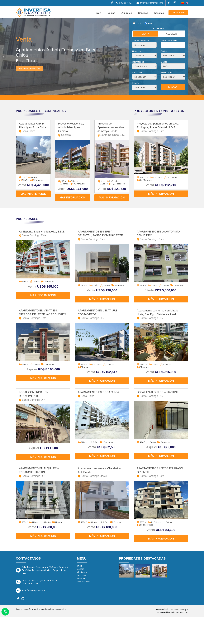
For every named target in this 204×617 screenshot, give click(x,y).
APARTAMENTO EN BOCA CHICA (102, 394)
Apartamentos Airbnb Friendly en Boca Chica (33, 127)
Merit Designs (181, 609)
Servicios (143, 13)
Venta (141, 33)
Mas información (29, 68)
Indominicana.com (179, 612)
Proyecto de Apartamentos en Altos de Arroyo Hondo (112, 129)
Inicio (98, 13)
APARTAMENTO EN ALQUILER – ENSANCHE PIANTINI (43, 472)
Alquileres (126, 13)
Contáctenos (178, 12)
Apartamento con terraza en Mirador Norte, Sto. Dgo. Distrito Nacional (161, 314)
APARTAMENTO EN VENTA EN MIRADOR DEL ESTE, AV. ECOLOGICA (43, 314)
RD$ (150, 23)
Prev (3, 56)
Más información (33, 194)
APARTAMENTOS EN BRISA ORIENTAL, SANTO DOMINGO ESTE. (102, 235)
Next (200, 56)
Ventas (111, 13)
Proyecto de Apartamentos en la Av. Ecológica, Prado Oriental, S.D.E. (161, 127)
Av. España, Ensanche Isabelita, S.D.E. (43, 233)
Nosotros (159, 13)
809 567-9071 (126, 2)
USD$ (138, 23)
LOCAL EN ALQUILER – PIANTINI (161, 394)
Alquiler (168, 33)
